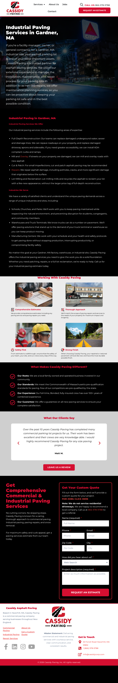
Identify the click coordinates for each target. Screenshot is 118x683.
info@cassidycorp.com (93, 654)
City (89, 543)
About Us (25, 628)
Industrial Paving (11, 634)
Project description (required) (78, 569)
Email (90, 530)
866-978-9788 (95, 510)
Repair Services (10, 638)
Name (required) (71, 518)
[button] (18, 443)
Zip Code (67, 543)
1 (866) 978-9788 (90, 648)
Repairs (15, 170)
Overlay (24, 156)
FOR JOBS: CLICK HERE (75, 499)
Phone (66, 530)
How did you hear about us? (77, 557)
